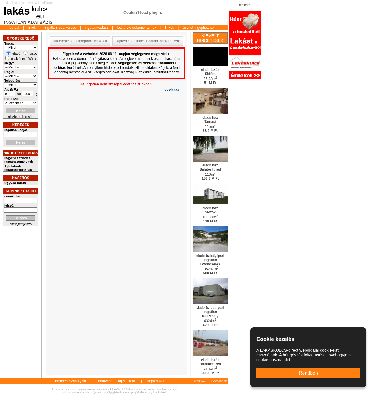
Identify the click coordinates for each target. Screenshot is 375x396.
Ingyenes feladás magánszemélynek (18, 159)
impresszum (156, 381)
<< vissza (171, 90)
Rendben (308, 372)
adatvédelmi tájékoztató (116, 381)
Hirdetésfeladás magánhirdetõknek (80, 41)
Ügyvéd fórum (15, 183)
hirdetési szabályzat (70, 381)
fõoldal (14, 28)
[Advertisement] (279, 38)
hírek (32, 28)
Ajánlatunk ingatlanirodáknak (18, 167)
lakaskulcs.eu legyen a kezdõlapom (30, 2)
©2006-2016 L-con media (210, 381)
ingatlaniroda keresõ (60, 28)
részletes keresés (20, 116)
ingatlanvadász (96, 28)
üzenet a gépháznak (198, 28)
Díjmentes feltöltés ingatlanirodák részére (148, 41)
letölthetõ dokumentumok (136, 28)
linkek (169, 28)
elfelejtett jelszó (21, 224)
